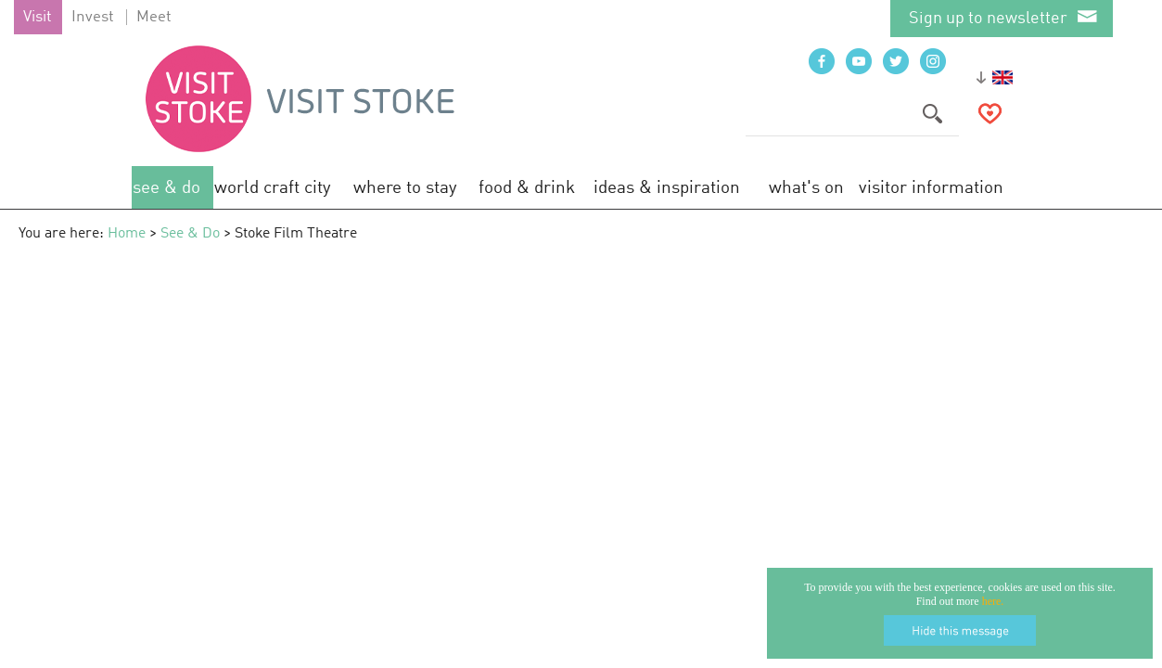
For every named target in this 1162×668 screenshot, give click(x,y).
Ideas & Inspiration (667, 188)
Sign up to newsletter (988, 18)
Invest (92, 17)
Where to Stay (405, 188)
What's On (806, 188)
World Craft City (272, 188)
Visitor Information (931, 188)
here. (993, 601)
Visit (37, 17)
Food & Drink (527, 188)
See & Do (166, 188)
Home (127, 233)
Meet (154, 17)
